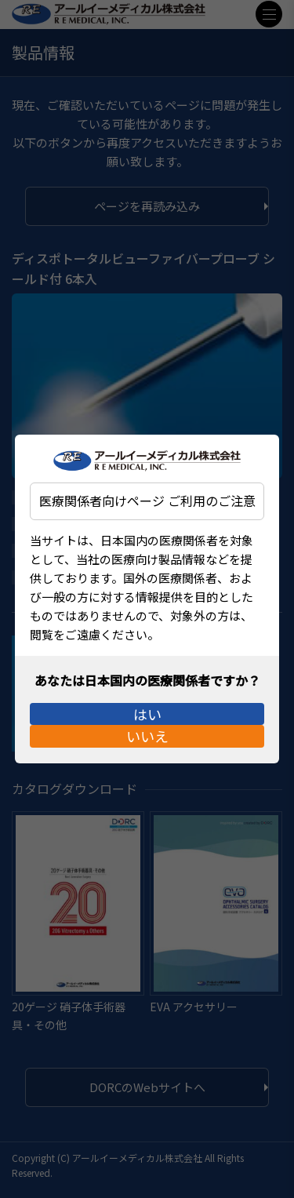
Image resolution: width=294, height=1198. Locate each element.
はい (147, 704)
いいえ (147, 745)
